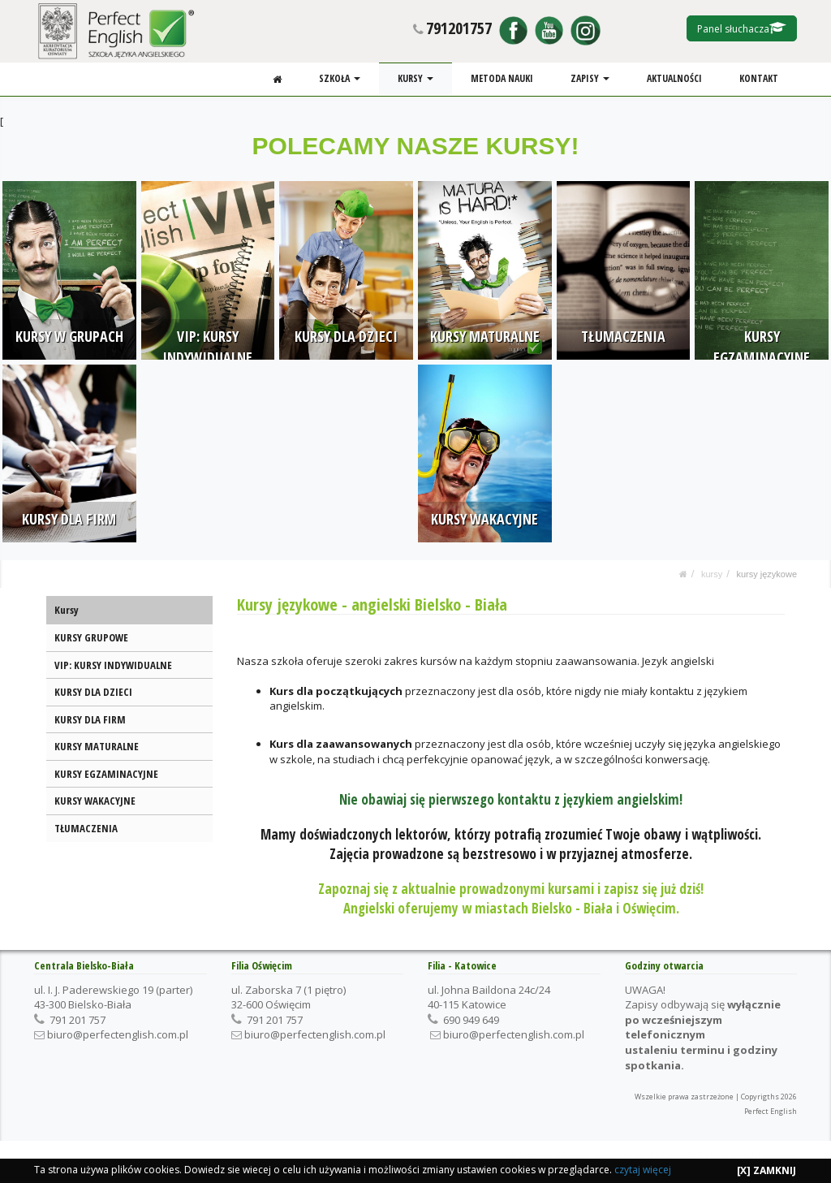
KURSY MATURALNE (96, 746)
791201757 (459, 28)
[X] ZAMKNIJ (766, 1170)
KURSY (417, 78)
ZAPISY (590, 78)
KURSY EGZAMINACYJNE (106, 773)
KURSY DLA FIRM (90, 719)
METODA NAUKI (502, 78)
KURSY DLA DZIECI (93, 691)
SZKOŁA (341, 78)
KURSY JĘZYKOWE (766, 574)
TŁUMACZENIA (86, 828)
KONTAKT (758, 78)
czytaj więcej (642, 1170)
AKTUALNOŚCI (675, 78)
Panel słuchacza (741, 28)
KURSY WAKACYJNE (95, 800)
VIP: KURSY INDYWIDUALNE (113, 665)
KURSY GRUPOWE (91, 637)
